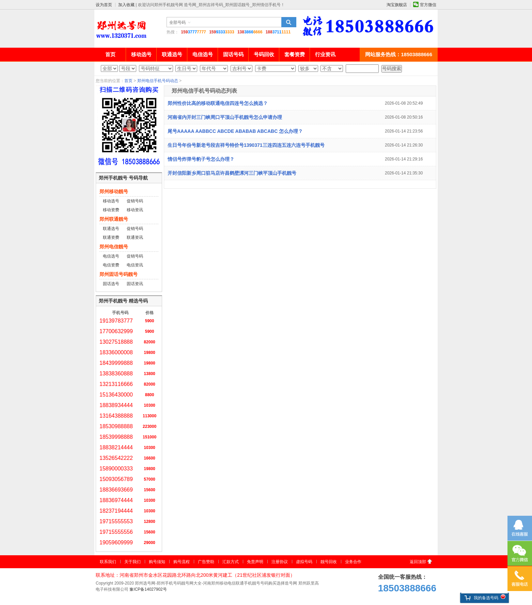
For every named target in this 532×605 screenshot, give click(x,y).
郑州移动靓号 (113, 191)
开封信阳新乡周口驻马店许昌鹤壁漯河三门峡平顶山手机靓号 (232, 173)
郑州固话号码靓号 (118, 274)
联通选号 (172, 54)
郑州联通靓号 (113, 219)
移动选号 (141, 54)
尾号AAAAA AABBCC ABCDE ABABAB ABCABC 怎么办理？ (235, 131)
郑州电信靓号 (113, 246)
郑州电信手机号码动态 (157, 80)
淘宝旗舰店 (397, 4)
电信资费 (111, 265)
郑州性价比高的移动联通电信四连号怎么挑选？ (218, 103)
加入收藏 (126, 4)
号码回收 (264, 54)
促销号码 (135, 201)
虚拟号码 (304, 561)
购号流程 (181, 561)
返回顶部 (418, 561)
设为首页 (104, 4)
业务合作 (353, 561)
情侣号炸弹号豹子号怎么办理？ (201, 159)
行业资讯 (325, 54)
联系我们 (108, 561)
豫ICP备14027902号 (148, 589)
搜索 (288, 22)
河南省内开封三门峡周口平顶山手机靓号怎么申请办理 (225, 117)
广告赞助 (206, 561)
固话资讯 (135, 283)
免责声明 (255, 561)
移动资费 (111, 209)
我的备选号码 (481, 597)
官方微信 (428, 4)
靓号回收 (328, 561)
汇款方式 (230, 561)
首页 (110, 54)
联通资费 (111, 237)
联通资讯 (135, 237)
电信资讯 (135, 265)
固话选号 (111, 283)
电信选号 (202, 54)
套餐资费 (294, 54)
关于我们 (132, 561)
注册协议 (279, 561)
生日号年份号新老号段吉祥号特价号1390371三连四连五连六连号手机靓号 (246, 145)
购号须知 (157, 561)
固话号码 (233, 54)
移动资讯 (135, 209)
